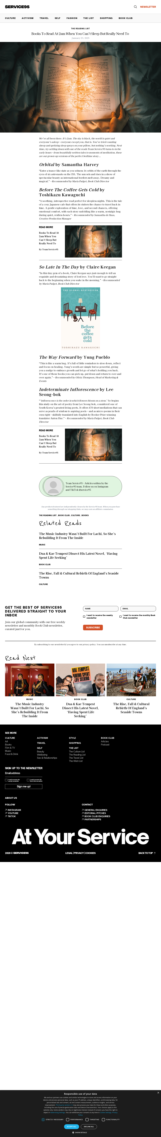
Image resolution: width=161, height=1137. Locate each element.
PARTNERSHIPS (91, 819)
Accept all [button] (71, 1127)
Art (6, 741)
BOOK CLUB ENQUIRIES (96, 816)
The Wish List (76, 761)
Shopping (106, 18)
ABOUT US (11, 797)
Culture (10, 18)
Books (8, 744)
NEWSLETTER (148, 6)
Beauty (40, 751)
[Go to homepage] (17, 7)
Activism (28, 18)
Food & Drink (11, 754)
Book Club (126, 18)
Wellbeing (42, 754)
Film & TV (10, 747)
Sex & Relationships (47, 757)
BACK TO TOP (147, 853)
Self (58, 18)
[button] (80, 1132)
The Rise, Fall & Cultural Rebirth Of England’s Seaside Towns (131, 708)
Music (8, 750)
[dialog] (80, 1113)
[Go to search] (137, 7)
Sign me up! (23, 786)
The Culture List (77, 751)
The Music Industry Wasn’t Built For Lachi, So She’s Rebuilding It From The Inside (29, 710)
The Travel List (76, 757)
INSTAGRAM (13, 810)
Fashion (72, 18)
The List (88, 18)
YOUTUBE (11, 813)
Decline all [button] (89, 1127)
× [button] (158, 1093)
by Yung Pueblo (74, 357)
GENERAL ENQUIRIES (94, 810)
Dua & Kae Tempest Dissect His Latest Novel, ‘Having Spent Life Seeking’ (80, 710)
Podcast (105, 744)
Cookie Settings (105, 1112)
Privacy (79, 853)
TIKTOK (10, 816)
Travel (44, 18)
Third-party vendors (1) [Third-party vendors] (64, 1105)
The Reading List (77, 754)
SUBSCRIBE (93, 627)
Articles (105, 741)
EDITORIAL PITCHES (94, 813)
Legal (68, 853)
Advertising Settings (57, 1112)
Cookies (90, 853)
